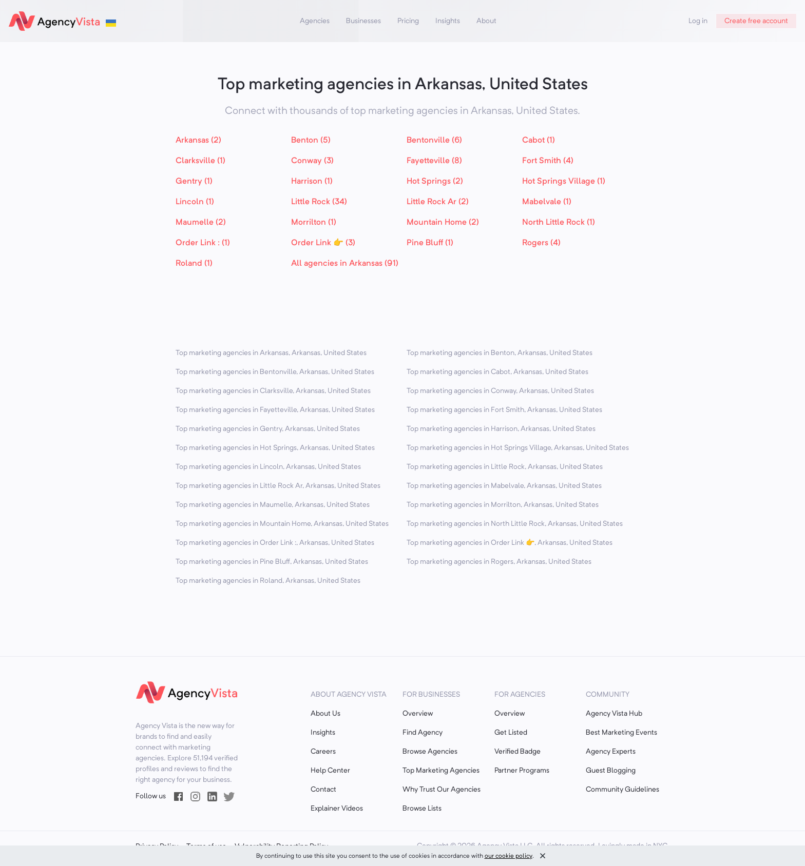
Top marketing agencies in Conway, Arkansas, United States (500, 391)
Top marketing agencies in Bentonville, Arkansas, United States (275, 372)
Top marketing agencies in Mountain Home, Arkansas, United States (282, 523)
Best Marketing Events (621, 732)
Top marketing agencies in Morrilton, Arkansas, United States (503, 504)
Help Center (330, 770)
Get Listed (510, 732)
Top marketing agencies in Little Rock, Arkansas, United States (505, 466)
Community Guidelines (622, 789)
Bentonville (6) (434, 140)
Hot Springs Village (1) (563, 182)
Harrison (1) (312, 182)
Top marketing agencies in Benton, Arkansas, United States (499, 353)
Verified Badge (517, 751)
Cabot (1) (538, 140)
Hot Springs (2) (435, 182)
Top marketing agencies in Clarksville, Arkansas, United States (273, 391)
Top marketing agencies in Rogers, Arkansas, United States (499, 561)
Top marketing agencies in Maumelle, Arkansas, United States (273, 504)
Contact (323, 789)
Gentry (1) (194, 182)
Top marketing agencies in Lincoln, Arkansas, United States (268, 466)
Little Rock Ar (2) (438, 202)
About (486, 21)
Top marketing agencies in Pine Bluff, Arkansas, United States (272, 561)
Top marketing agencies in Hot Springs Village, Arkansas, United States (518, 447)
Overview (417, 713)
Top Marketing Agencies (441, 770)
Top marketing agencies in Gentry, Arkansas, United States (268, 428)
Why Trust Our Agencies (441, 789)
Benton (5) (311, 140)
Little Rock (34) (319, 202)
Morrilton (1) (313, 223)
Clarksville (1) (200, 161)
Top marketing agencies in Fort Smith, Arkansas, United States (504, 410)
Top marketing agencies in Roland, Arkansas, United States (268, 580)
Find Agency (422, 732)
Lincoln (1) (195, 202)
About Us (325, 713)
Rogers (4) (541, 243)
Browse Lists (422, 808)
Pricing (408, 21)
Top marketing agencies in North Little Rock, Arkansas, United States (515, 523)
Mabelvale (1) (546, 202)
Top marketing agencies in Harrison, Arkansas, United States (501, 428)
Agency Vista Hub (614, 713)
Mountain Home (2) (443, 223)
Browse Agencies (429, 751)
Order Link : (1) (203, 243)
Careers (323, 751)
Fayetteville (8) (434, 161)
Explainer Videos (337, 808)
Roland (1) (194, 264)
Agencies (315, 21)
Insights (447, 21)
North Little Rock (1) (558, 223)
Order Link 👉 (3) (323, 243)
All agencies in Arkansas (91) (344, 264)
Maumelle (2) (201, 223)
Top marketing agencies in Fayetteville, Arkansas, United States (275, 410)
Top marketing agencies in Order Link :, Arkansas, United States (275, 542)
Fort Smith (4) (547, 161)
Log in (697, 21)
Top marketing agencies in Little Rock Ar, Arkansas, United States (278, 485)
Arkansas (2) (198, 140)
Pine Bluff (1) (430, 243)
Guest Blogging (611, 770)
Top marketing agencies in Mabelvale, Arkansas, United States (504, 485)
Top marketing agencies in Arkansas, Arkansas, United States (271, 353)
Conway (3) (312, 161)
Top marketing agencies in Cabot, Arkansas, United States (497, 372)
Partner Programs (521, 770)
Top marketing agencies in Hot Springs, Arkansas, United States (275, 447)
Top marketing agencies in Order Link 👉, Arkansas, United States (509, 542)
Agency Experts (611, 751)
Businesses (363, 21)
